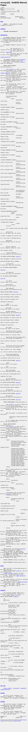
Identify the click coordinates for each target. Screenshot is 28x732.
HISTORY (3, 693)
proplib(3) (22, 59)
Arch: (19, 10)
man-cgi (10, 720)
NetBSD (21, 719)
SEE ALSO (3, 686)
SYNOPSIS (3, 29)
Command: (3, 7)
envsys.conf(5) (8, 688)
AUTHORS (3, 701)
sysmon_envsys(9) (5, 57)
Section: (3, 10)
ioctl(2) (22, 62)
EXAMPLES (3, 590)
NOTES (2, 566)
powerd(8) (23, 688)
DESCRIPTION (4, 35)
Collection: (3, 12)
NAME (2, 21)
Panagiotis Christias (16, 720)
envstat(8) (9, 52)
